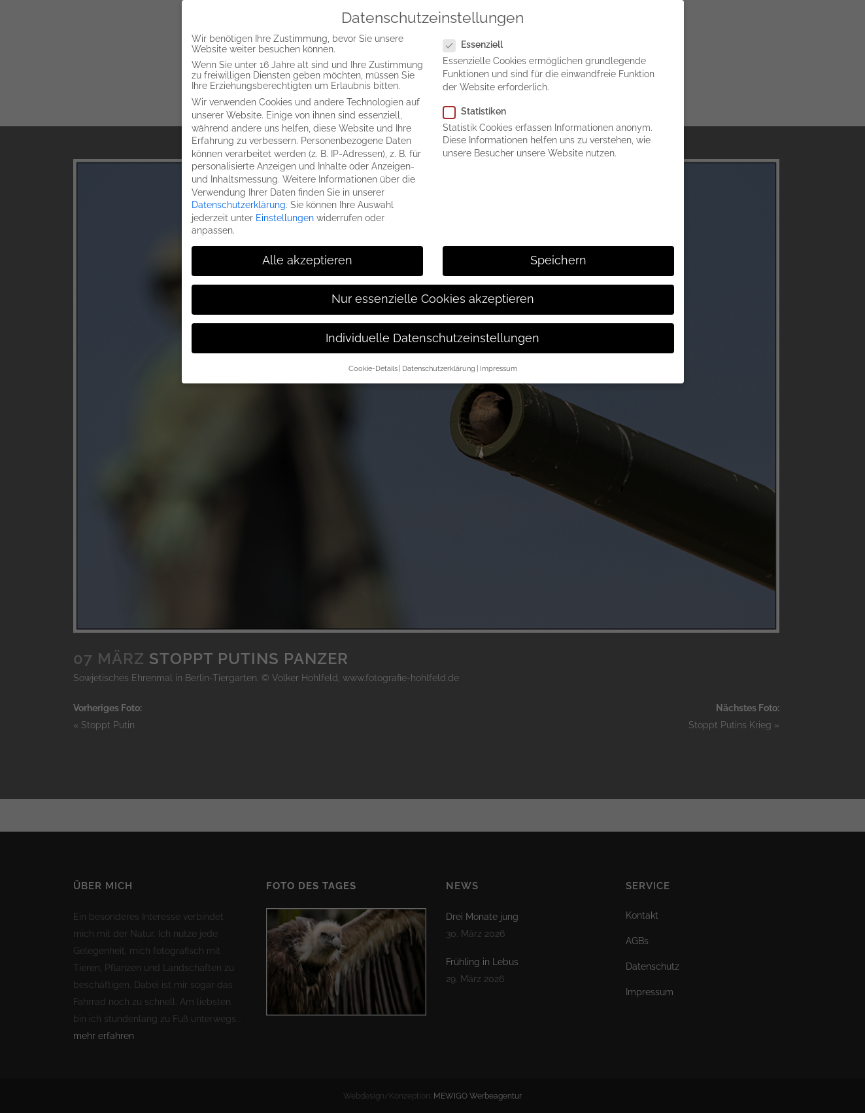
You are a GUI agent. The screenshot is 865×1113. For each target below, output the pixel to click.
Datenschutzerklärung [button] (438, 357)
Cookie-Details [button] (373, 357)
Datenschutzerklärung (239, 193)
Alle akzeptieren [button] (307, 249)
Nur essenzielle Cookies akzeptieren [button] (432, 287)
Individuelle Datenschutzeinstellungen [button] (432, 327)
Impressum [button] (498, 357)
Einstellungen (285, 207)
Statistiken (480, 100)
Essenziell (478, 33)
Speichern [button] (558, 249)
